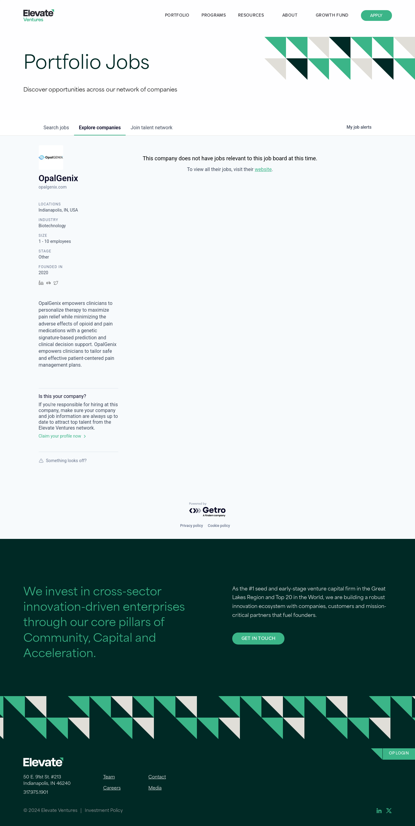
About (289, 15)
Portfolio (177, 15)
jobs (56, 128)
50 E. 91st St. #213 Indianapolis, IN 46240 (47, 780)
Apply (376, 15)
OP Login (399, 753)
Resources (251, 15)
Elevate (38, 15)
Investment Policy (104, 810)
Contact (157, 777)
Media (155, 788)
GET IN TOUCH (258, 638)
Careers (112, 788)
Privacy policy (191, 526)
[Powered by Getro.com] (207, 509)
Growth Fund (332, 15)
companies (100, 128)
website (263, 169)
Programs (214, 15)
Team (109, 777)
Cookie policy (219, 526)
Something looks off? (63, 460)
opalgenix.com (53, 187)
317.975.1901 (35, 792)
